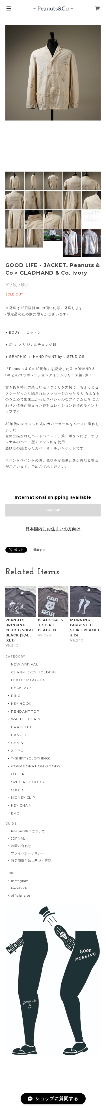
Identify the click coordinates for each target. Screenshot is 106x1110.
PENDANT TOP (25, 711)
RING (16, 695)
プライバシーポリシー (28, 853)
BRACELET (21, 727)
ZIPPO (17, 750)
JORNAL (18, 838)
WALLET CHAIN (26, 719)
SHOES (17, 790)
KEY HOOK (21, 703)
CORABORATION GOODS (35, 766)
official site (20, 895)
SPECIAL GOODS (27, 782)
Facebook (19, 888)
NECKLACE (21, 688)
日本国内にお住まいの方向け (52, 529)
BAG (15, 813)
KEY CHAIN (21, 805)
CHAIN (17, 743)
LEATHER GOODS (28, 680)
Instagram (20, 881)
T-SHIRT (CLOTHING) (31, 758)
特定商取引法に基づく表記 (31, 860)
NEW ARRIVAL (25, 664)
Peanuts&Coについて (28, 831)
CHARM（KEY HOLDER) (33, 672)
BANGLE (19, 735)
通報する (39, 550)
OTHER (18, 774)
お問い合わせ (21, 846)
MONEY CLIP (23, 797)
